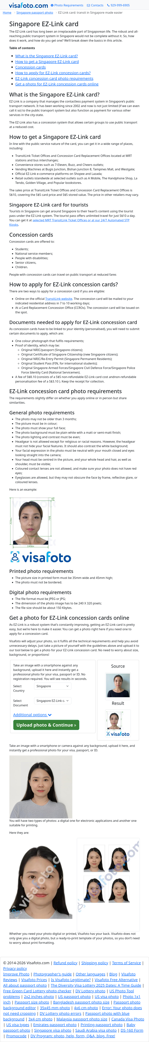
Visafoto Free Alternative (116, 979)
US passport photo (74, 996)
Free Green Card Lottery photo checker (37, 990)
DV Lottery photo (90, 990)
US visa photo (107, 996)
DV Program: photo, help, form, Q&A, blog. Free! (73, 1035)
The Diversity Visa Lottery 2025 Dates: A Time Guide (96, 985)
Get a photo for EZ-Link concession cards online (57, 84)
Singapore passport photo (34, 12)
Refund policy (65, 962)
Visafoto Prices (34, 979)
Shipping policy (94, 962)
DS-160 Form (132, 1030)
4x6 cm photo (86, 1007)
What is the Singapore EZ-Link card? (46, 55)
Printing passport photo (102, 1024)
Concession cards (30, 67)
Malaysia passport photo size (81, 1019)
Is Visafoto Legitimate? (71, 979)
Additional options (32, 714)
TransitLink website (58, 299)
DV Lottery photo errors (60, 1013)
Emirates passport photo (54, 1024)
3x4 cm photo (40, 1019)
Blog (113, 974)
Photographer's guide (52, 974)
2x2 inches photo (39, 996)
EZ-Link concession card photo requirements (54, 78)
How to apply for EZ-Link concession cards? (53, 72)
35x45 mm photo (55, 1007)
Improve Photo (16, 974)
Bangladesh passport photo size (81, 1002)
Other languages (90, 974)
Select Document (20, 703)
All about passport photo (25, 985)
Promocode (16, 1035)
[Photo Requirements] (67, 5)
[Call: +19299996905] (118, 5)
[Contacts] (95, 5)
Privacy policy (15, 968)
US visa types (17, 1024)
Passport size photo (32, 1002)
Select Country (19, 688)
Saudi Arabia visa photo (96, 1030)
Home (7, 12)
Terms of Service (126, 962)
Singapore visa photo (52, 1030)
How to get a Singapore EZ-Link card (47, 61)
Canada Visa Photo (127, 1019)
